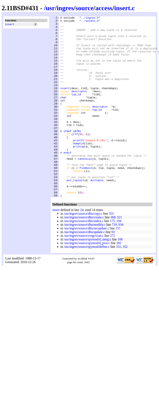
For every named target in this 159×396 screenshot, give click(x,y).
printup (78, 173)
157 (117, 264)
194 (118, 257)
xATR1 (77, 154)
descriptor (79, 106)
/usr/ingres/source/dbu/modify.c (84, 261)
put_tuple (74, 213)
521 (119, 253)
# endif (66, 180)
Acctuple (97, 213)
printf (78, 165)
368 (112, 253)
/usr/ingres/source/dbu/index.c (83, 257)
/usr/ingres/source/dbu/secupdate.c (86, 264)
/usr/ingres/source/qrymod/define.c (87, 283)
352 (125, 283)
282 (118, 279)
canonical (85, 187)
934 (120, 261)
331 (118, 283)
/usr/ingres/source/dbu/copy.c (83, 249)
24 (81, 246)
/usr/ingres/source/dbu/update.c (84, 268)
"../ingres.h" (89, 18)
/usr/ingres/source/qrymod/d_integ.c (87, 275)
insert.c (124, 8)
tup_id (76, 110)
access (103, 8)
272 (112, 272)
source (84, 8)
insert (10, 25)
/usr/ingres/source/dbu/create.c (84, 253)
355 (111, 249)
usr (50, 8)
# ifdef (66, 154)
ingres (65, 8)
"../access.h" (89, 22)
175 (112, 257)
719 (114, 261)
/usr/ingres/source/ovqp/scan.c (83, 272)
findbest (85, 198)
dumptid (78, 169)
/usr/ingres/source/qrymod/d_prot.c (87, 279)
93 (113, 268)
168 (120, 275)
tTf (75, 158)
